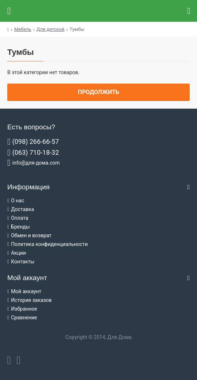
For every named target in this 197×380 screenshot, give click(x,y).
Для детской (50, 29)
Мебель (22, 29)
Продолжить (98, 92)
